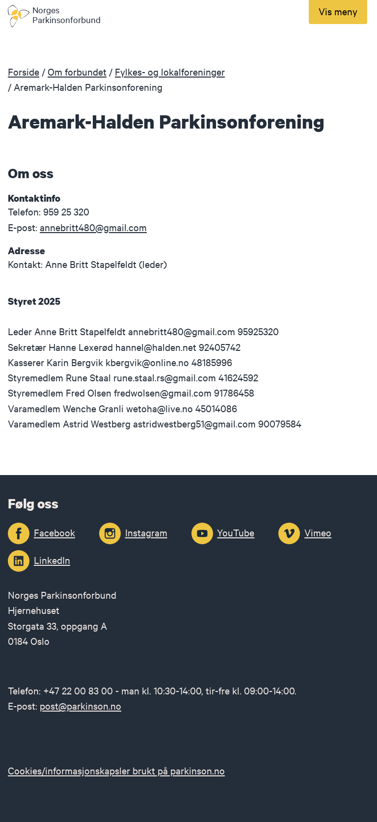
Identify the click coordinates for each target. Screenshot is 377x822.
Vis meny (338, 11)
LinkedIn (52, 560)
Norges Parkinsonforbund (66, 15)
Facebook (54, 532)
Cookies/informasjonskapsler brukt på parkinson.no (116, 770)
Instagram (146, 532)
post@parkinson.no (80, 705)
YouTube (235, 532)
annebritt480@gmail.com (93, 227)
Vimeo (317, 532)
